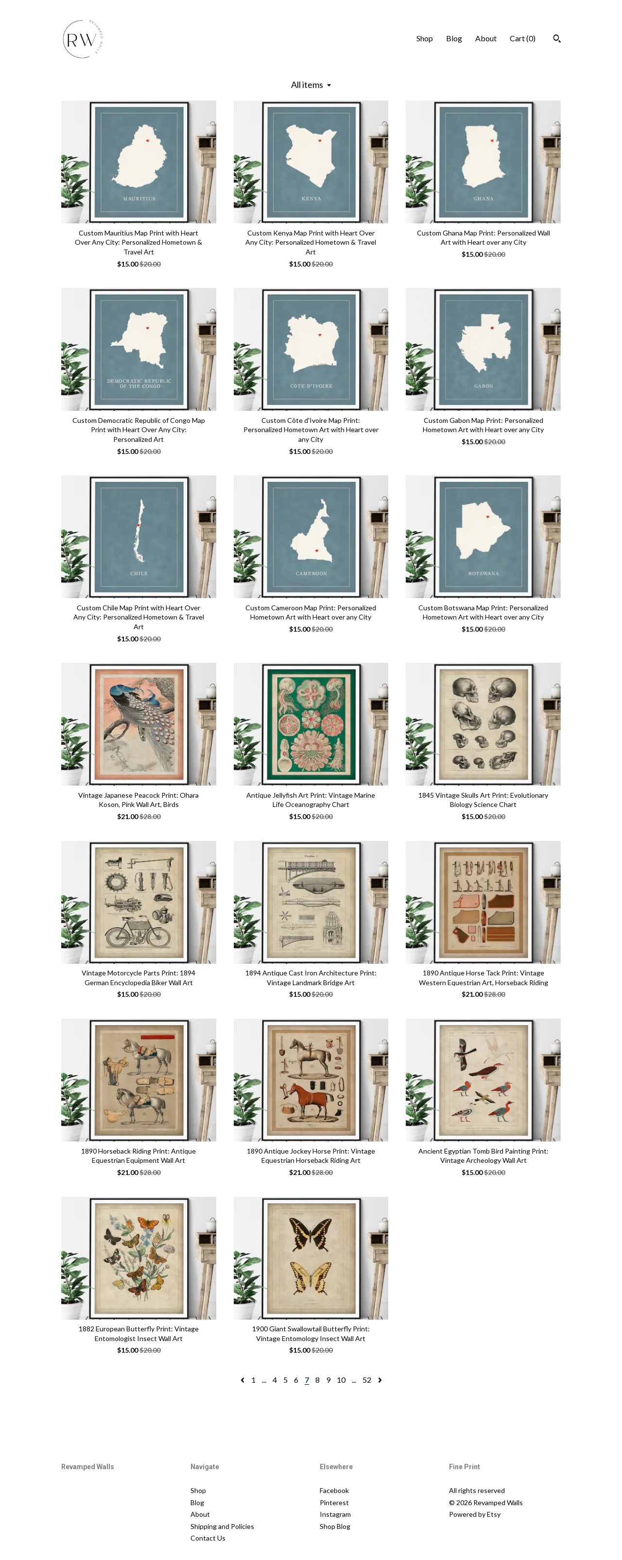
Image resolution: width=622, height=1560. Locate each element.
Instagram (335, 1514)
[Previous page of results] (243, 1379)
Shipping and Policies (222, 1526)
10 (341, 1379)
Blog (454, 38)
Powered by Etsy (475, 1514)
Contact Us (207, 1538)
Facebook (334, 1490)
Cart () (523, 38)
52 (367, 1379)
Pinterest (334, 1502)
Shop (424, 38)
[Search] (557, 39)
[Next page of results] (380, 1379)
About (486, 38)
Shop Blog (335, 1526)
